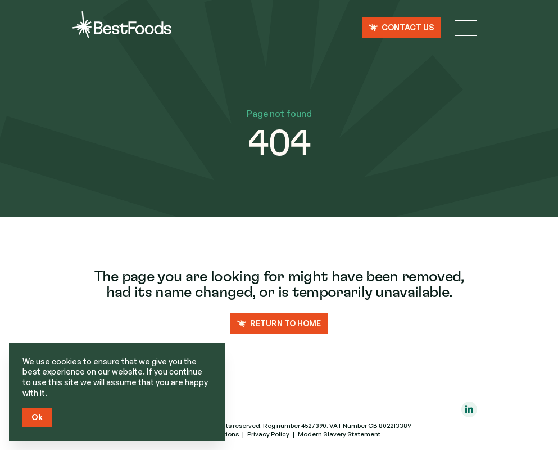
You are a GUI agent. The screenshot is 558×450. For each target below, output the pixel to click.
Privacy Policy (268, 434)
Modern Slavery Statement (339, 434)
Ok (37, 417)
